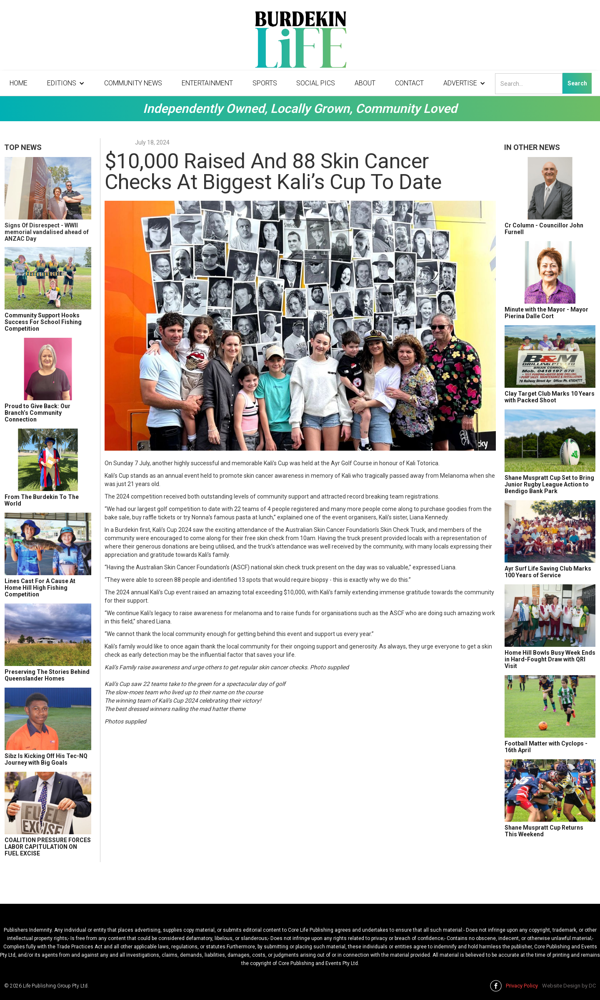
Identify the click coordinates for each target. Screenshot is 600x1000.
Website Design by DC (569, 986)
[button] (66, 83)
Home (19, 83)
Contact (409, 83)
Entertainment (207, 83)
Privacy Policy (522, 986)
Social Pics (315, 83)
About (365, 83)
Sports (264, 83)
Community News (133, 83)
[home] (300, 41)
